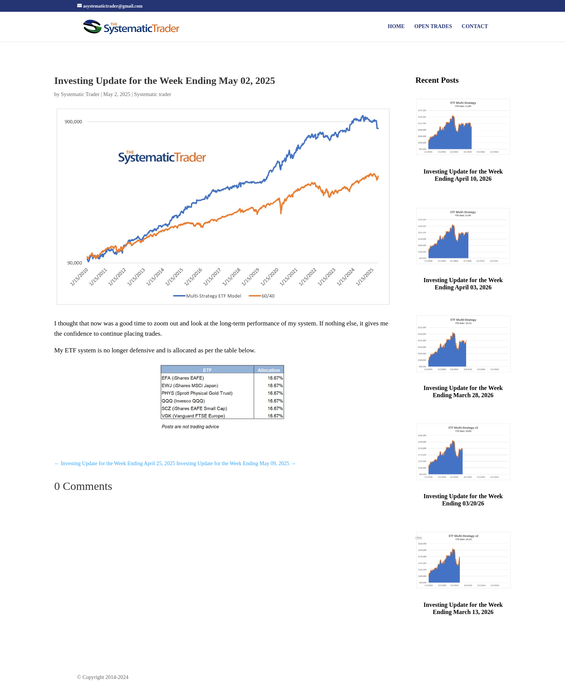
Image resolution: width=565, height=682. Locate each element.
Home (396, 26)
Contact (475, 26)
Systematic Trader (80, 94)
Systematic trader (152, 94)
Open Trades (433, 26)
